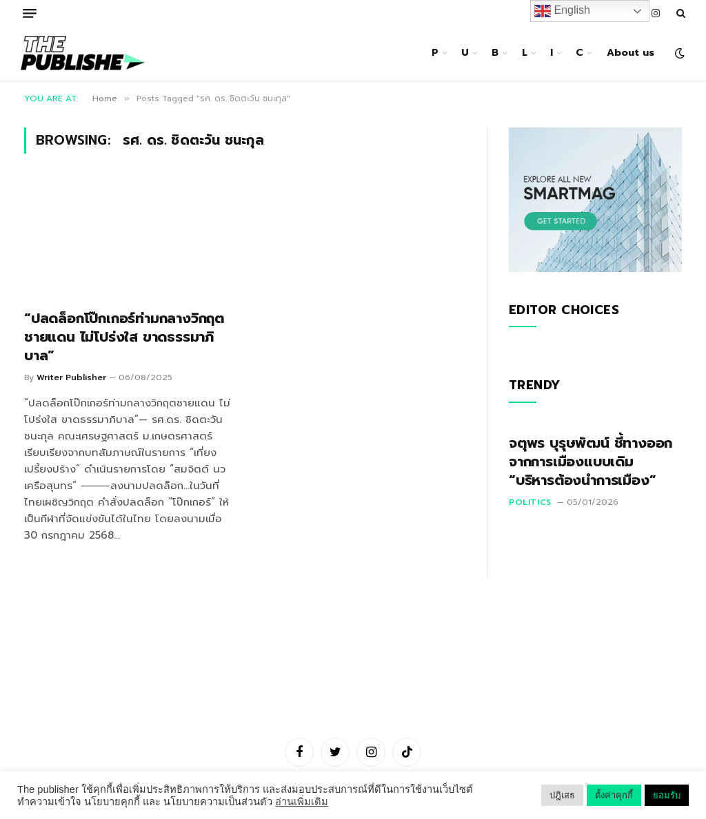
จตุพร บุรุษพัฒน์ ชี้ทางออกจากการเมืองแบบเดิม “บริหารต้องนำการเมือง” (590, 462)
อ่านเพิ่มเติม (301, 801)
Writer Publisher (71, 377)
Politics (530, 502)
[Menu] (30, 13)
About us (630, 52)
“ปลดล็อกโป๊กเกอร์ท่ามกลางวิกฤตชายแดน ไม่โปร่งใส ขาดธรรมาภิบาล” (124, 337)
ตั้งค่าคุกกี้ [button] (614, 795)
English (562, 11)
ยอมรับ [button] (666, 795)
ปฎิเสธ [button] (562, 795)
